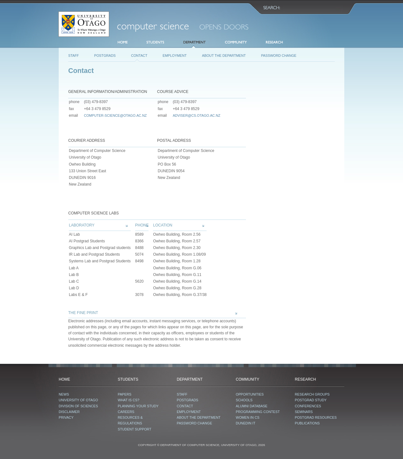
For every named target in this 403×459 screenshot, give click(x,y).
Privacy (66, 417)
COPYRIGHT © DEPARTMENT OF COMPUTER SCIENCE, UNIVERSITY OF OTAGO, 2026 (201, 445)
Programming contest (258, 412)
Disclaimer (69, 412)
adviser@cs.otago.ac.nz (196, 115)
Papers (124, 394)
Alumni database (252, 406)
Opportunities (250, 394)
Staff (73, 55)
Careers (126, 412)
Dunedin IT (245, 423)
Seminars (304, 412)
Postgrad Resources (316, 417)
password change (278, 55)
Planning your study (138, 406)
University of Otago (78, 400)
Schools (244, 400)
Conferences (308, 406)
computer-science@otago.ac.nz (115, 115)
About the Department (224, 55)
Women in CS (247, 417)
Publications (307, 423)
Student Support (134, 429)
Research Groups (312, 394)
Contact (139, 55)
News (64, 394)
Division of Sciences (78, 406)
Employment (175, 55)
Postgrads (105, 55)
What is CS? (128, 400)
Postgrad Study (311, 400)
